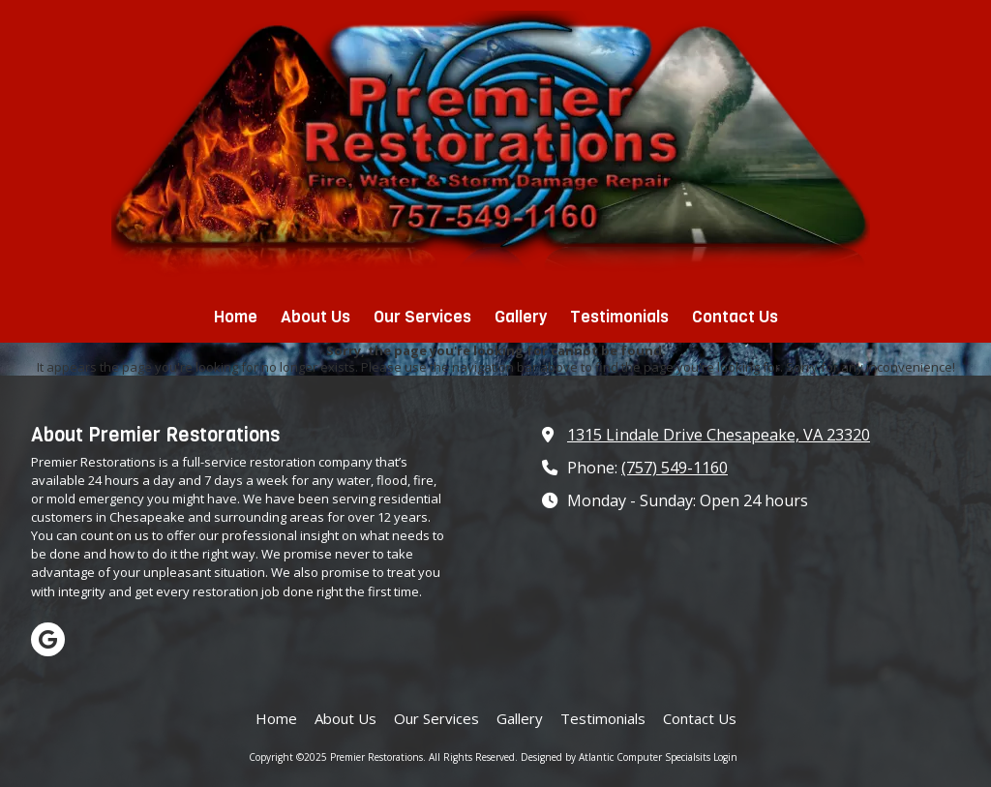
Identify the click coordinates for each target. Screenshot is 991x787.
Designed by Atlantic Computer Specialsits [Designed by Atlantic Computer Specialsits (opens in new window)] (615, 757)
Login (725, 757)
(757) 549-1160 (674, 467)
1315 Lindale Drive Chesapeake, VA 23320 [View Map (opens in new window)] (718, 434)
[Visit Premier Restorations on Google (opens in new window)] (48, 639)
